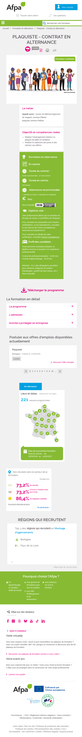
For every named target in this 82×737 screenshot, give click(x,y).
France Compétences (50, 237)
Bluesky (25, 621)
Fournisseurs (16, 715)
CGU (64, 729)
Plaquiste (17, 349)
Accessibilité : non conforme (21, 732)
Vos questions (59, 15)
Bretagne (25, 539)
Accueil (6, 28)
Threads (19, 621)
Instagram (13, 621)
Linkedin (43, 621)
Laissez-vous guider (17, 674)
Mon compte (67, 7)
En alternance (30, 386)
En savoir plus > (43, 507)
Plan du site (29, 726)
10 (52, 371)
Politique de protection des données (52, 726)
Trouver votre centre (29, 15)
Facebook (8, 621)
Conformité (37, 718)
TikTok (37, 621)
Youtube (31, 621)
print (48, 50)
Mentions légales (50, 732)
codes (35, 48)
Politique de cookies (24, 729)
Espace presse (66, 732)
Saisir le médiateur (17, 631)
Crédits (38, 732)
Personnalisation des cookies (47, 729)
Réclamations (25, 718)
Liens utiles (18, 726)
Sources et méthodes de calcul (19, 504)
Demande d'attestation (52, 718)
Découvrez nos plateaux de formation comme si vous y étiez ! (34, 654)
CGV (26, 715)
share (55, 50)
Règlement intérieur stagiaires (42, 715)
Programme (41, 50)
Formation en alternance (23, 28)
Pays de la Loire (29, 545)
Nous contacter (63, 715)
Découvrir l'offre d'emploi (63, 362)
